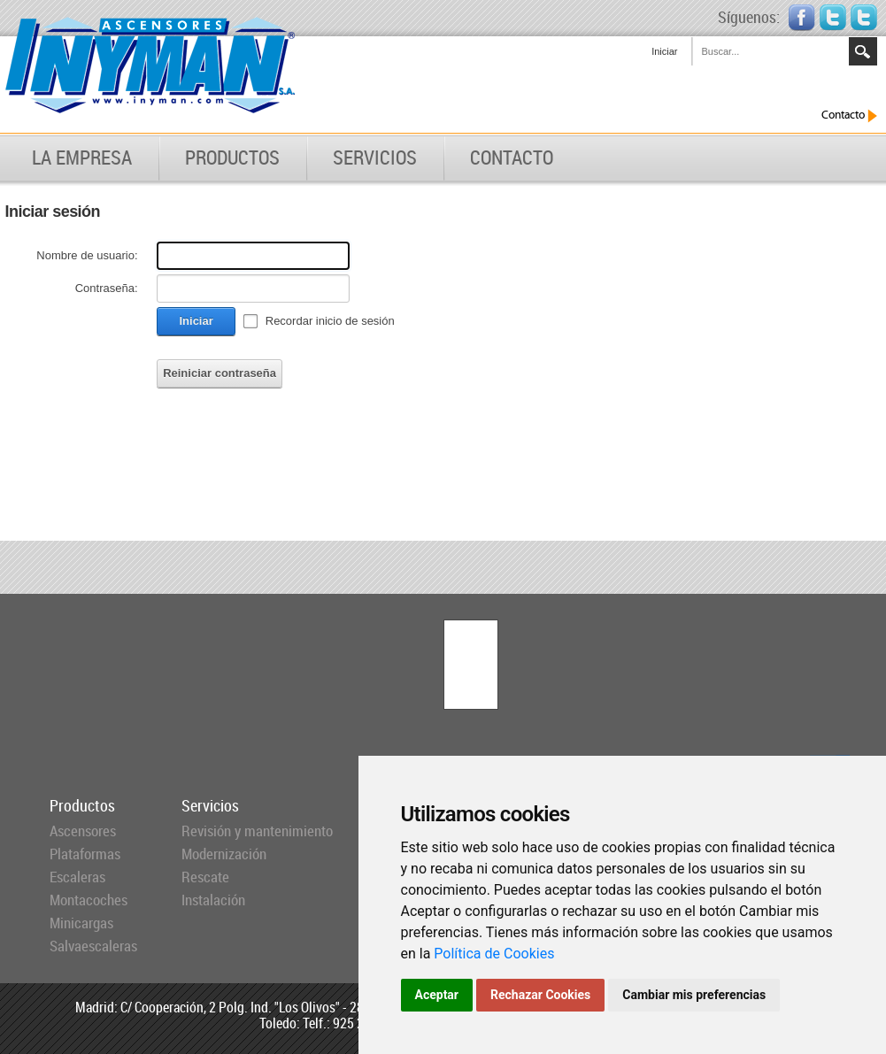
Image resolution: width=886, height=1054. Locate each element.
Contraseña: (106, 288)
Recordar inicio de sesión (330, 320)
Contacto (849, 115)
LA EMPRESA (82, 157)
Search (863, 51)
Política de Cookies (494, 953)
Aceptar (437, 995)
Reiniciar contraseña (219, 373)
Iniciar (664, 51)
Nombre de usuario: (86, 255)
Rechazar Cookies (540, 995)
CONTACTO (511, 157)
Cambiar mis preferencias (694, 995)
